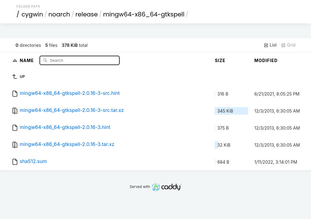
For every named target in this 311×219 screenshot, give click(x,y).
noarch (59, 14)
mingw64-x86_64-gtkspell (143, 14)
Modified (266, 60)
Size (220, 60)
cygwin (32, 14)
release (86, 14)
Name (27, 60)
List (270, 45)
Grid (288, 45)
